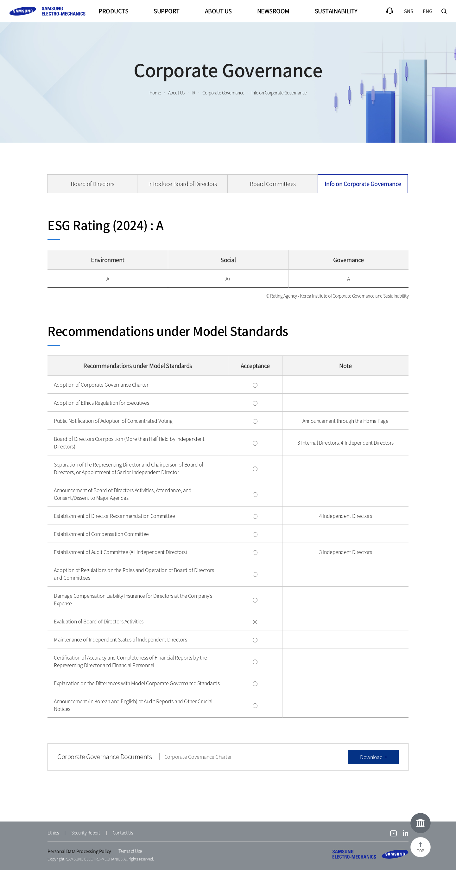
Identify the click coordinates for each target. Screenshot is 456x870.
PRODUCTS (113, 11)
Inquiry (389, 11)
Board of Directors (92, 183)
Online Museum (420, 823)
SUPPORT (167, 11)
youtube (393, 834)
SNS (408, 11)
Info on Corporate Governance (363, 183)
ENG (428, 11)
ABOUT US (218, 11)
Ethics (53, 832)
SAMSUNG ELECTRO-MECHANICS (370, 854)
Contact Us (123, 832)
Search (446, 11)
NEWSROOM (273, 11)
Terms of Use (130, 851)
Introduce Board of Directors (182, 183)
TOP (420, 851)
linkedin (405, 834)
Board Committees (273, 183)
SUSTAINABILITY (336, 11)
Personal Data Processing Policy (79, 851)
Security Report (85, 832)
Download (371, 757)
